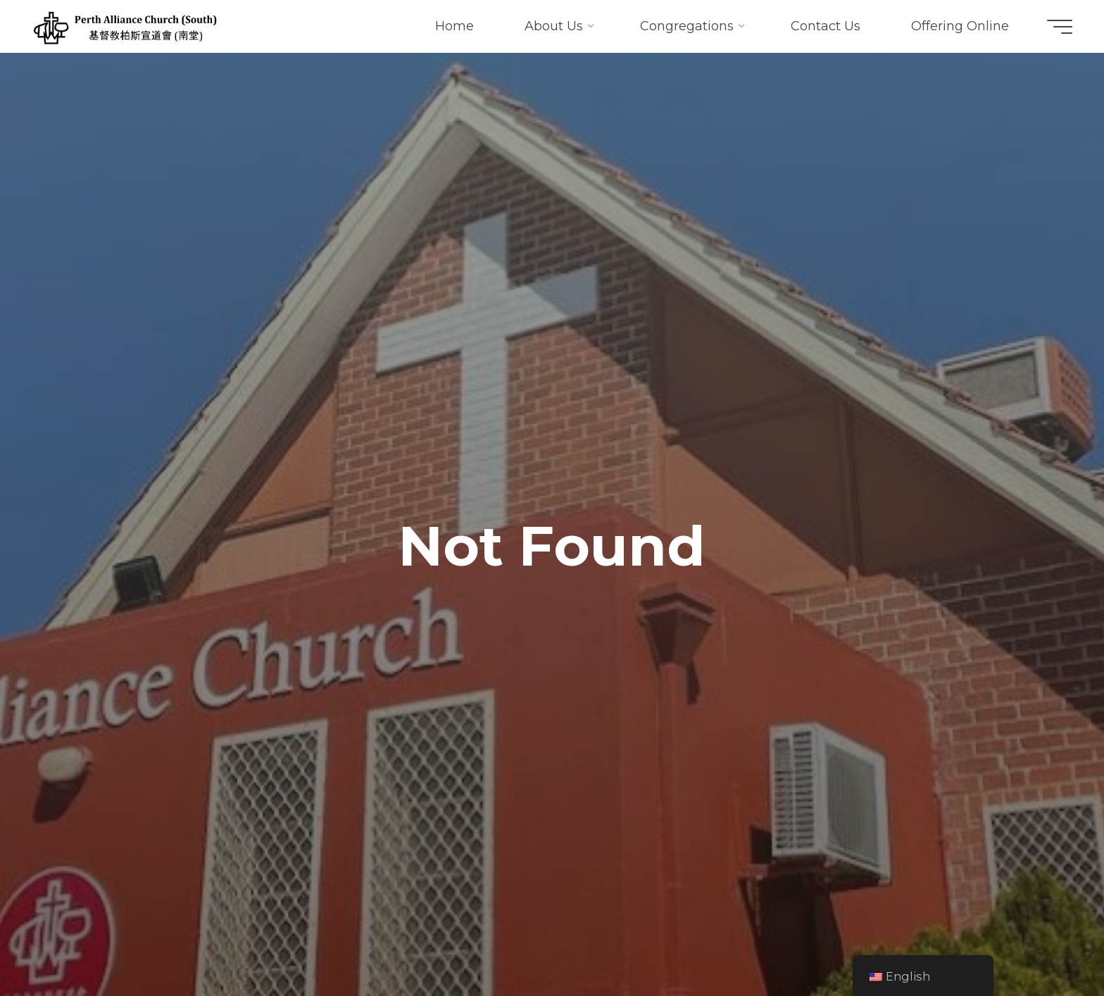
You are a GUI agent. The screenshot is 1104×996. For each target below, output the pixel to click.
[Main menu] (1059, 27)
